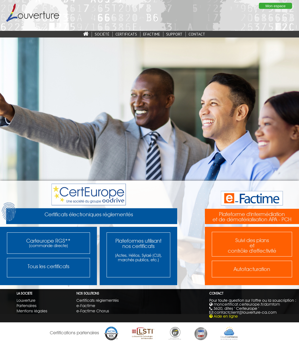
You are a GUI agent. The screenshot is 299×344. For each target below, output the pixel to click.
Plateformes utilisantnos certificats (138, 243)
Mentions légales (32, 310)
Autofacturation (252, 269)
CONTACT (197, 34)
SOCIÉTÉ (102, 34)
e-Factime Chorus (92, 310)
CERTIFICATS (126, 34)
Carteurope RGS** (48, 241)
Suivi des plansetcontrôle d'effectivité (252, 245)
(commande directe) (48, 245)
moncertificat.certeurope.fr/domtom (247, 304)
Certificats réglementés (97, 300)
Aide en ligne (226, 316)
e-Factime (85, 305)
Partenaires (27, 305)
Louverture (26, 300)
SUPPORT (174, 34)
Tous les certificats (48, 266)
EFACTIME (151, 34)
